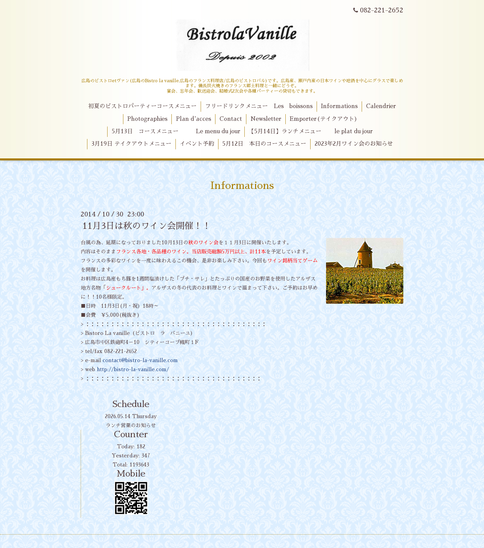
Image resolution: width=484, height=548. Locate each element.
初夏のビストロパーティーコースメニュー (142, 106)
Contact (230, 119)
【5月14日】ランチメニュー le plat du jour (310, 131)
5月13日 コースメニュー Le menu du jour (176, 131)
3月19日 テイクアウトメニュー (131, 144)
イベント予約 (197, 144)
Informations (339, 106)
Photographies (147, 119)
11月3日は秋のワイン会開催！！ (146, 225)
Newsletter (265, 119)
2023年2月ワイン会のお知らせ (354, 144)
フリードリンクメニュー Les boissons (259, 106)
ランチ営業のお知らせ (131, 425)
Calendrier (381, 106)
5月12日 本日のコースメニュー (264, 144)
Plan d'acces (193, 119)
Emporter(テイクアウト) (323, 119)
